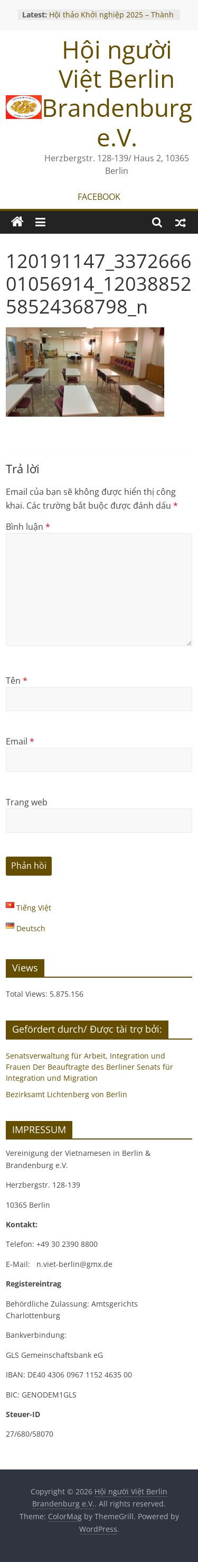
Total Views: (28, 994)
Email (20, 741)
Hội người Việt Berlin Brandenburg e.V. (117, 93)
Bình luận (28, 526)
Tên (16, 680)
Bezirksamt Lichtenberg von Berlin (66, 1094)
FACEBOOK (99, 197)
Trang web (27, 802)
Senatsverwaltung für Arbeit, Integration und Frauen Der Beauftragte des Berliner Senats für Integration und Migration (89, 1067)
